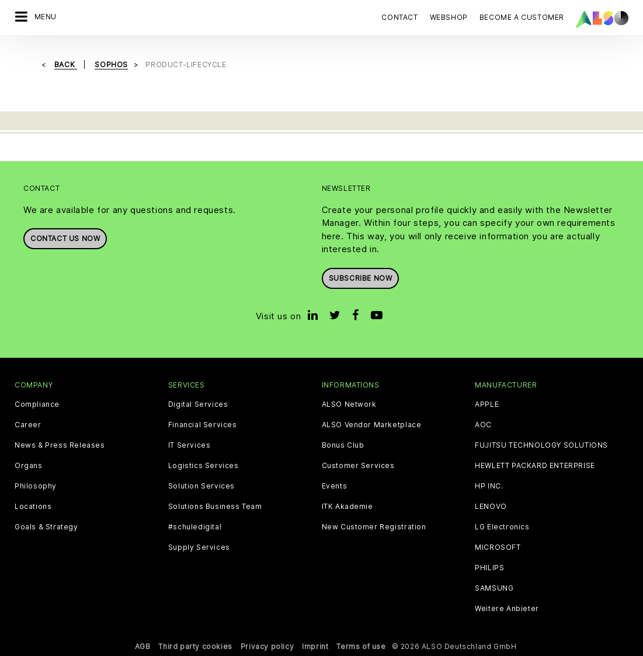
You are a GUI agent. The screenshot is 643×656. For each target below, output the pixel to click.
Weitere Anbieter (507, 609)
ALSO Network (349, 404)
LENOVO (491, 507)
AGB (143, 646)
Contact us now (65, 238)
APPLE (487, 404)
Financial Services (202, 425)
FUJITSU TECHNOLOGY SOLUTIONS (541, 445)
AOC (483, 425)
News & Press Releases (60, 445)
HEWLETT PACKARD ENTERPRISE (535, 466)
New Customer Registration (374, 527)
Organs (29, 466)
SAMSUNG (494, 588)
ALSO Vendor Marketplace (372, 425)
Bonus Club (343, 445)
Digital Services (198, 404)
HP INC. (489, 486)
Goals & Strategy (46, 527)
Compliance (37, 404)
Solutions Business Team (215, 507)
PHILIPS (489, 568)
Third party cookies (195, 646)
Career (28, 425)
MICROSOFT (497, 547)
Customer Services (358, 466)
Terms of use (360, 646)
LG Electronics (502, 527)
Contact (399, 17)
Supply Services (199, 547)
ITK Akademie (347, 507)
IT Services (189, 445)
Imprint (315, 646)
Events (334, 486)
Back (65, 64)
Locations (33, 507)
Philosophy (36, 486)
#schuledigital (194, 527)
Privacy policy (267, 646)
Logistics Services (203, 466)
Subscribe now (360, 278)
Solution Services (201, 486)
